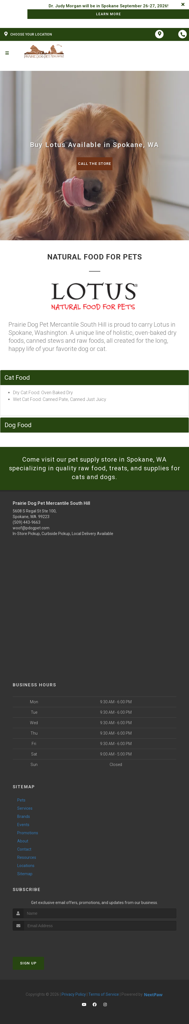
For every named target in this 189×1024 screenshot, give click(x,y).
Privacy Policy (74, 994)
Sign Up (28, 963)
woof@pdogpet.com (31, 528)
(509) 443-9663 (26, 522)
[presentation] (43, 941)
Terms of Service (103, 994)
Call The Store (94, 163)
